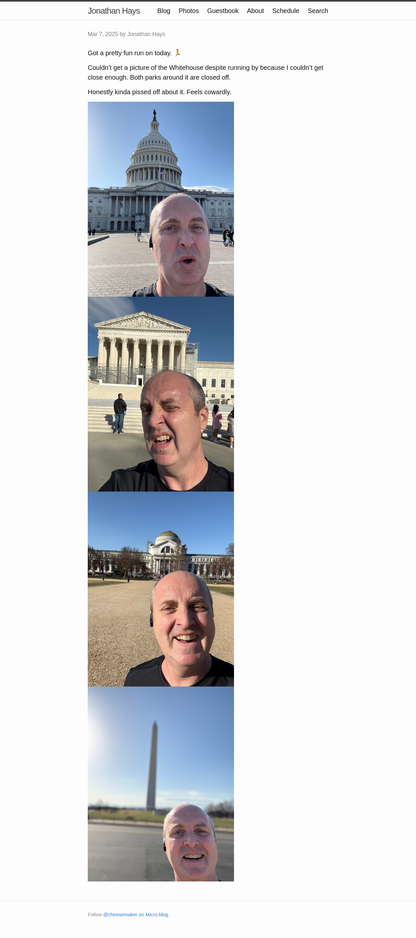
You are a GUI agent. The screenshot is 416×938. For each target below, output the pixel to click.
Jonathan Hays (114, 11)
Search (318, 10)
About (255, 10)
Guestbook (223, 10)
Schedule (285, 10)
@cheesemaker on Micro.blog (135, 914)
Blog (163, 10)
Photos (189, 10)
